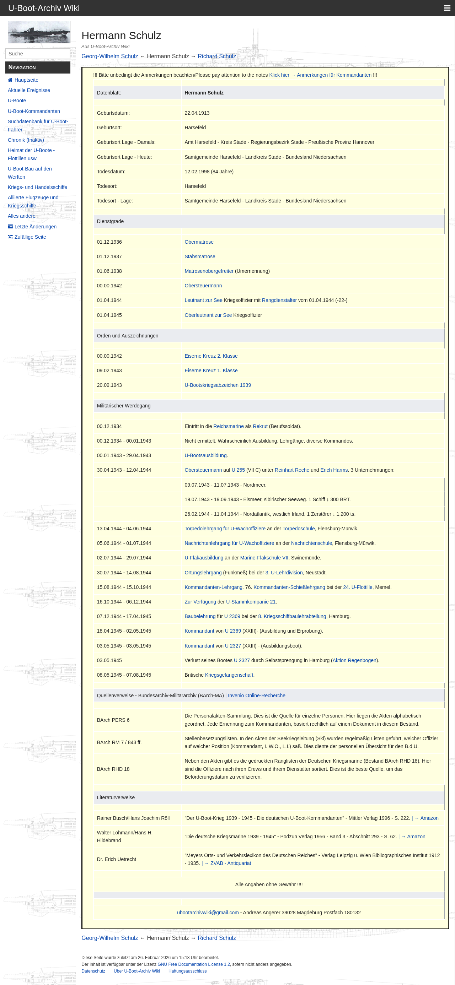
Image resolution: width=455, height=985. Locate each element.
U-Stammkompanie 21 (250, 602)
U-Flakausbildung (203, 558)
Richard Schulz (217, 56)
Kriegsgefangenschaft (229, 675)
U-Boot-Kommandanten (34, 111)
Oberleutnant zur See (208, 315)
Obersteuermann (203, 285)
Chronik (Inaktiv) (26, 140)
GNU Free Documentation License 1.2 (193, 964)
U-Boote (17, 100)
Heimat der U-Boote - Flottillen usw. (31, 154)
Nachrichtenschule (311, 543)
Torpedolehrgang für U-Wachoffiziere (225, 528)
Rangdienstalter (279, 300)
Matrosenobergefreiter (209, 271)
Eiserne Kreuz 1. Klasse (210, 370)
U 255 (238, 470)
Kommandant (199, 631)
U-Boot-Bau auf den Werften (30, 172)
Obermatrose (199, 242)
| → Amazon (425, 818)
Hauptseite (26, 80)
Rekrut (260, 426)
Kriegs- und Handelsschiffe (37, 187)
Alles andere (22, 216)
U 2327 (233, 646)
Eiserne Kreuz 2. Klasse (210, 356)
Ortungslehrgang (202, 572)
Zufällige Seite (30, 237)
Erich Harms (334, 470)
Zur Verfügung (200, 602)
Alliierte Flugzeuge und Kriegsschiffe (33, 201)
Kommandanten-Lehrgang (213, 587)
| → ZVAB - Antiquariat (226, 863)
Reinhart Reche (292, 470)
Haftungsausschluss (187, 971)
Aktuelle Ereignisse (29, 90)
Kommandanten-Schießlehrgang (289, 587)
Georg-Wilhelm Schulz (109, 56)
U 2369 (232, 616)
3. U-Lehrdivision (284, 572)
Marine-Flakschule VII (264, 558)
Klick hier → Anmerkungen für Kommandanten (320, 75)
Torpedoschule (299, 528)
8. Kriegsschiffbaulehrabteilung (292, 616)
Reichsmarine (228, 426)
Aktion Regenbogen (354, 660)
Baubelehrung (199, 616)
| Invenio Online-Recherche (255, 695)
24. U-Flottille (357, 587)
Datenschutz (93, 971)
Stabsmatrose (199, 256)
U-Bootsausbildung (205, 455)
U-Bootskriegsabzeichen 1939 (217, 385)
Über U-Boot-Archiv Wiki (137, 971)
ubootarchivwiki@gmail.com (208, 912)
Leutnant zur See (203, 300)
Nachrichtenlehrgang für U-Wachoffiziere (229, 543)
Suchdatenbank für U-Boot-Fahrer (38, 125)
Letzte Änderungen (36, 226)
